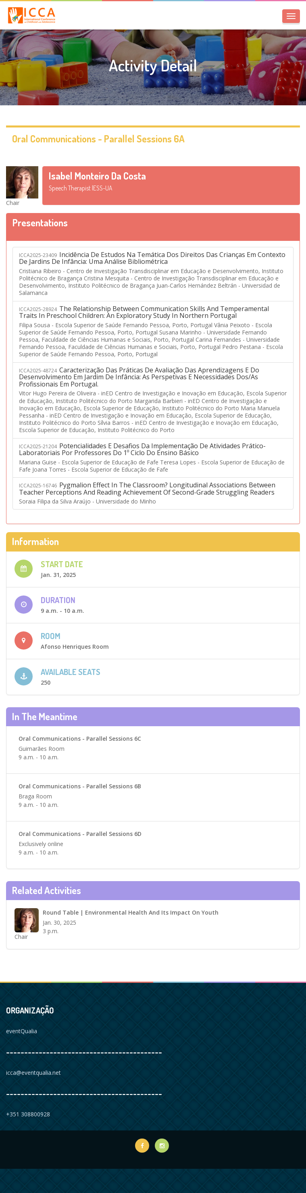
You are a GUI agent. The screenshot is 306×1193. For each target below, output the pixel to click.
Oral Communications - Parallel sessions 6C (80, 738)
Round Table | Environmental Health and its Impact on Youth (131, 912)
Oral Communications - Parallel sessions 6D (80, 834)
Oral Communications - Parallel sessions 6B (80, 786)
